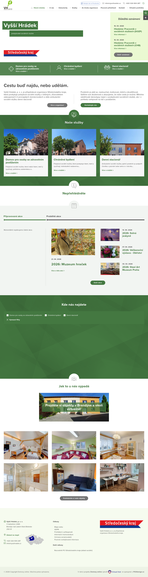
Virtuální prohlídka (136, 8)
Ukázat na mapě (12, 535)
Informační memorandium (63, 535)
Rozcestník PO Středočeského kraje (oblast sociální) (73, 550)
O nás (51, 8)
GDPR (56, 529)
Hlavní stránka (39, 8)
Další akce (98, 283)
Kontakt (122, 8)
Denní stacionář (72, 315)
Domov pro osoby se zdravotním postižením (25, 315)
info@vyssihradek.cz (113, 3)
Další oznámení (123, 55)
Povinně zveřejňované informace (66, 540)
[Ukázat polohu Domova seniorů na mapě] (36, 539)
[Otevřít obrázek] (26, 445)
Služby (74, 8)
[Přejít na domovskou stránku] (8, 5)
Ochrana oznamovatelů (63, 537)
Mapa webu (58, 527)
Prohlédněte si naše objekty (74, 498)
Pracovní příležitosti (108, 8)
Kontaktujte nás (91, 105)
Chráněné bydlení (54, 315)
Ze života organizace (90, 8)
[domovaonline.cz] (96, 572)
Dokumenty (63, 8)
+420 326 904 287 (133, 3)
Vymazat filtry (14, 320)
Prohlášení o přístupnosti (63, 532)
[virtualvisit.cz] (114, 572)
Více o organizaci (57, 105)
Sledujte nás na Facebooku (91, 3)
